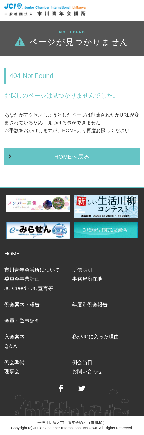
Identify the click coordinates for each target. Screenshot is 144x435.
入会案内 (14, 336)
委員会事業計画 (22, 279)
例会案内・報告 (22, 304)
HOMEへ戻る (72, 156)
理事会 (11, 371)
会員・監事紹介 (22, 321)
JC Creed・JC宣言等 (28, 288)
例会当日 (82, 362)
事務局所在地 (87, 279)
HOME (12, 253)
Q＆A (10, 346)
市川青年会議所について (32, 270)
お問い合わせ (87, 371)
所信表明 (82, 270)
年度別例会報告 (90, 304)
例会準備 (14, 362)
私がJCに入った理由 (95, 336)
